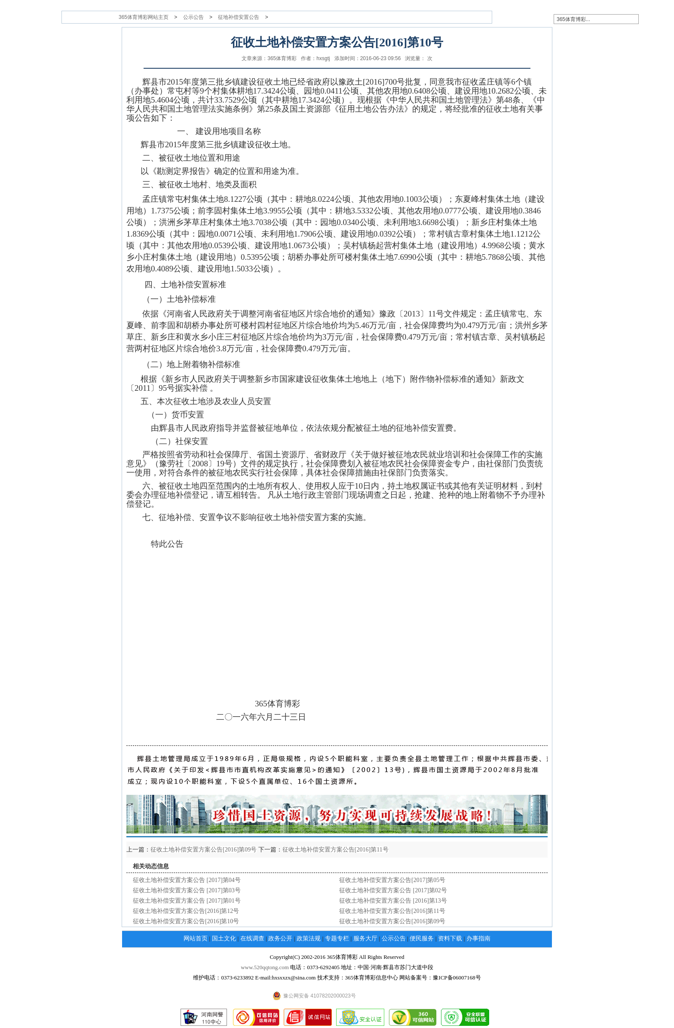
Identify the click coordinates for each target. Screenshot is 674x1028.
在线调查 (252, 938)
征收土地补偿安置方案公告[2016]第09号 (203, 849)
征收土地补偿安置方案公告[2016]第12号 (186, 911)
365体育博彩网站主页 (143, 17)
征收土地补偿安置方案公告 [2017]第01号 (187, 900)
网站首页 (196, 938)
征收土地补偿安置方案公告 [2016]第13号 (393, 900)
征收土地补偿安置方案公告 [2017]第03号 (187, 890)
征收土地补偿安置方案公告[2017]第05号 (392, 880)
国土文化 (224, 938)
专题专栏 (337, 938)
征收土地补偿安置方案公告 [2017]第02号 (393, 890)
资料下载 (450, 938)
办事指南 (478, 938)
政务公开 (280, 938)
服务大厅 (365, 938)
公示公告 (193, 17)
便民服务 (422, 938)
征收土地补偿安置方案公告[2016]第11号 (335, 849)
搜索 (654, 19)
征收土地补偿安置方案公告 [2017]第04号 (187, 880)
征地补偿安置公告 (238, 17)
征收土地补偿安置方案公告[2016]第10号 (186, 921)
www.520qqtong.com (265, 967)
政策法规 (309, 938)
